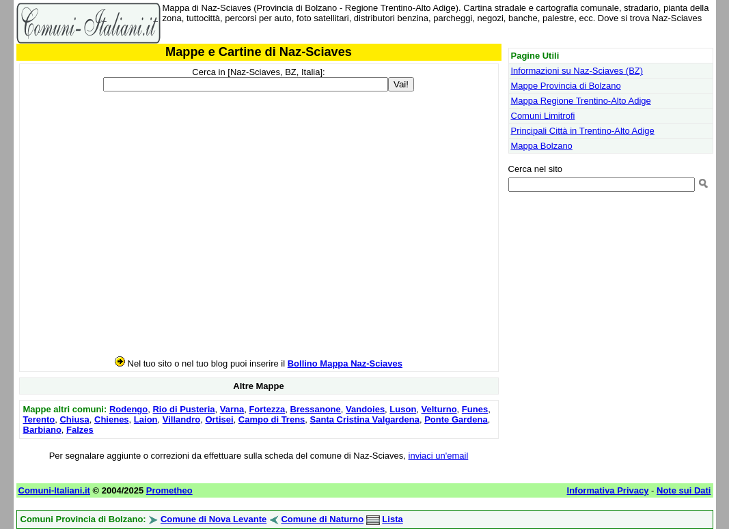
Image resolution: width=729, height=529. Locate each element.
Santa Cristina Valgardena (364, 419)
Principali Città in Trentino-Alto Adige (583, 131)
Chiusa (74, 419)
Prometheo (169, 490)
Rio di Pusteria (183, 409)
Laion (146, 419)
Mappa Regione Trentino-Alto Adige (581, 101)
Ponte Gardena (455, 419)
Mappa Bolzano (542, 146)
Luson (402, 409)
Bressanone (315, 409)
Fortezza (267, 409)
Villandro (181, 419)
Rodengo (128, 409)
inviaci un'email (439, 456)
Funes (475, 409)
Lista (392, 519)
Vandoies (365, 409)
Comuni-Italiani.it (54, 490)
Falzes (80, 430)
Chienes (111, 419)
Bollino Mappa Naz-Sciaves (345, 363)
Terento (39, 419)
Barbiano (42, 430)
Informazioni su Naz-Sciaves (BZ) (577, 71)
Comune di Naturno (322, 519)
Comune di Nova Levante (213, 519)
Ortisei (219, 419)
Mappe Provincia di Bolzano (566, 86)
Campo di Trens (271, 419)
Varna (232, 409)
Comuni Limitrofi (543, 116)
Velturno (439, 409)
